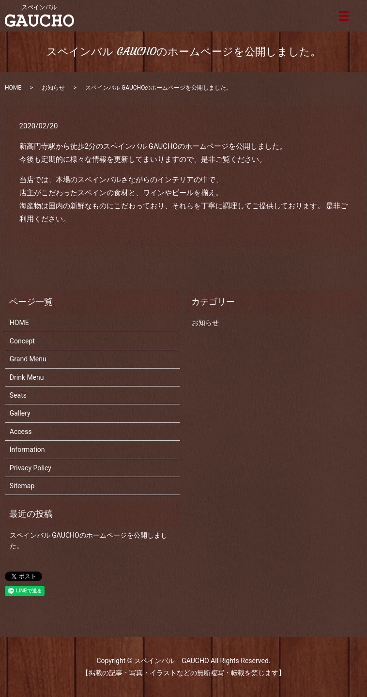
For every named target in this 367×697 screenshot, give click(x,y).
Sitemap (22, 486)
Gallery (20, 413)
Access (21, 431)
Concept (22, 341)
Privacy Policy (30, 468)
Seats (18, 395)
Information (27, 449)
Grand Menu (28, 359)
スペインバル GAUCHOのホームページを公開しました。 (89, 540)
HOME (13, 87)
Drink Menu (27, 377)
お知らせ (53, 87)
